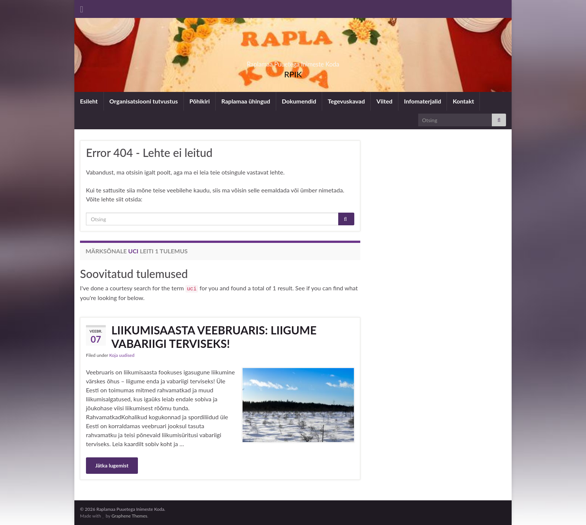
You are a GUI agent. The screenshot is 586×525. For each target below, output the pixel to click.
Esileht (89, 101)
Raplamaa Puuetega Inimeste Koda (293, 62)
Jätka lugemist (112, 465)
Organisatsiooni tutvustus (144, 101)
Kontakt (463, 101)
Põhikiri (199, 101)
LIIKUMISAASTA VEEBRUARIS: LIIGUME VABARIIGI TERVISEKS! (214, 336)
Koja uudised (121, 355)
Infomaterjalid (422, 101)
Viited (384, 101)
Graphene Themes (129, 516)
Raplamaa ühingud (245, 101)
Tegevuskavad (346, 101)
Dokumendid (299, 101)
